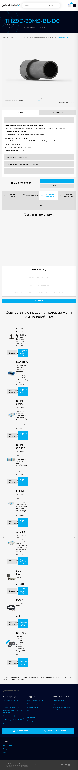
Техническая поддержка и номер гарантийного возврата (61, 708)
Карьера (6, 752)
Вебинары (31, 717)
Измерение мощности (10, 700)
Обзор (20, 112)
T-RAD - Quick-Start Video (39, 277)
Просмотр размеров (66, 102)
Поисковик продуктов (35, 700)
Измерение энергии (10, 704)
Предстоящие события (11, 749)
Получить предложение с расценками (24, 623)
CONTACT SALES (57, 185)
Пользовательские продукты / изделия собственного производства (12, 720)
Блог (29, 710)
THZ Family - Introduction (39, 285)
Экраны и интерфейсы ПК (12, 716)
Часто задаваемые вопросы (36, 714)
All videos (39, 301)
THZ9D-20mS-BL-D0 (64, 37)
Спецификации (58, 112)
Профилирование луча (11, 707)
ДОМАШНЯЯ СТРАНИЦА (9, 37)
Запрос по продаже (58, 704)
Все (50, 5)
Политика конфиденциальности (45, 765)
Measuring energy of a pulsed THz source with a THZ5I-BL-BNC (39, 292)
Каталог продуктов (33, 704)
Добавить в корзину (56, 181)
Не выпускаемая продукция (37, 721)
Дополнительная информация (13, 352)
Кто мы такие (7, 745)
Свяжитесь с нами (58, 700)
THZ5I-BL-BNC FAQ (39, 270)
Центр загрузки (32, 707)
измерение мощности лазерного (43, 37)
